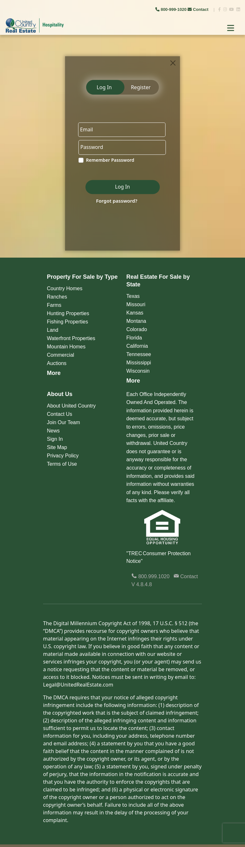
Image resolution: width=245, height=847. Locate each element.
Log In (104, 87)
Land (52, 330)
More (54, 373)
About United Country (71, 405)
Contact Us (59, 414)
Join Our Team (63, 422)
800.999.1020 (150, 576)
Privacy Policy (63, 455)
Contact (199, 9)
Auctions (56, 363)
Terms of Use (62, 464)
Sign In (55, 439)
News (53, 430)
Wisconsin (138, 371)
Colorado (136, 329)
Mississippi (138, 362)
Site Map (57, 447)
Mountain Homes (66, 346)
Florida (134, 337)
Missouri (135, 304)
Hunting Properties (68, 313)
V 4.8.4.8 (141, 584)
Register (141, 87)
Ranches (57, 296)
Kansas (134, 312)
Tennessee (138, 354)
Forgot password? (116, 201)
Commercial (60, 355)
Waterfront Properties (71, 338)
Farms (54, 305)
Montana (136, 321)
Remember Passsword (109, 161)
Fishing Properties (67, 321)
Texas (133, 296)
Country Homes (64, 288)
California (137, 346)
